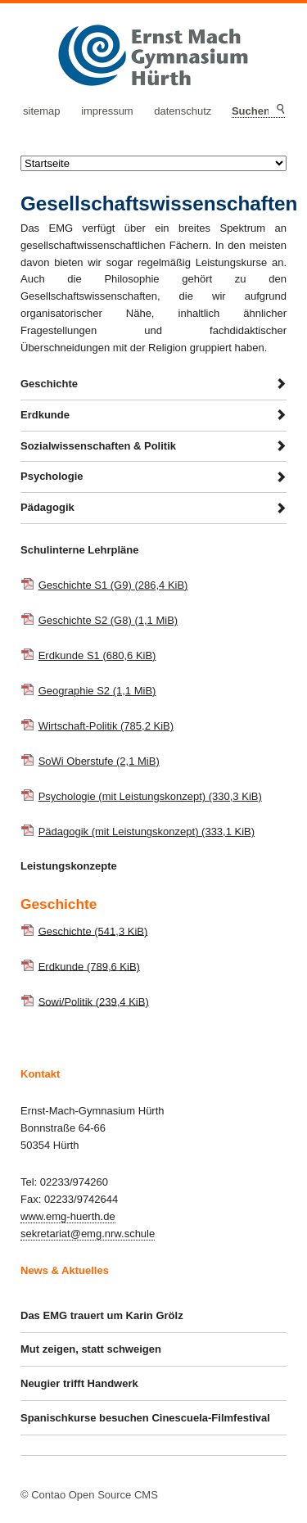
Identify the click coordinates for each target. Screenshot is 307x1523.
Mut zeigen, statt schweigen (90, 1349)
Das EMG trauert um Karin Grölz (101, 1315)
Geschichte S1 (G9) (113, 585)
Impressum (107, 111)
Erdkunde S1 (97, 655)
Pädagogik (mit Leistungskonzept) (146, 831)
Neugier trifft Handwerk (79, 1383)
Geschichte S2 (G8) (108, 620)
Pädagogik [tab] (47, 507)
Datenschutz (182, 111)
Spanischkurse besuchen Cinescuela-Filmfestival (145, 1418)
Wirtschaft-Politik (106, 726)
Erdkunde (89, 966)
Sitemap (42, 111)
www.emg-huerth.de (67, 1216)
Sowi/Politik (93, 1001)
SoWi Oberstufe (99, 761)
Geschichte (93, 930)
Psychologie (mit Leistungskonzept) (150, 796)
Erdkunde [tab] (45, 415)
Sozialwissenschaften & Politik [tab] (98, 446)
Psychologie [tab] (52, 476)
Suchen (279, 109)
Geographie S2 (97, 691)
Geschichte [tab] (49, 383)
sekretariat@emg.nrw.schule (87, 1233)
